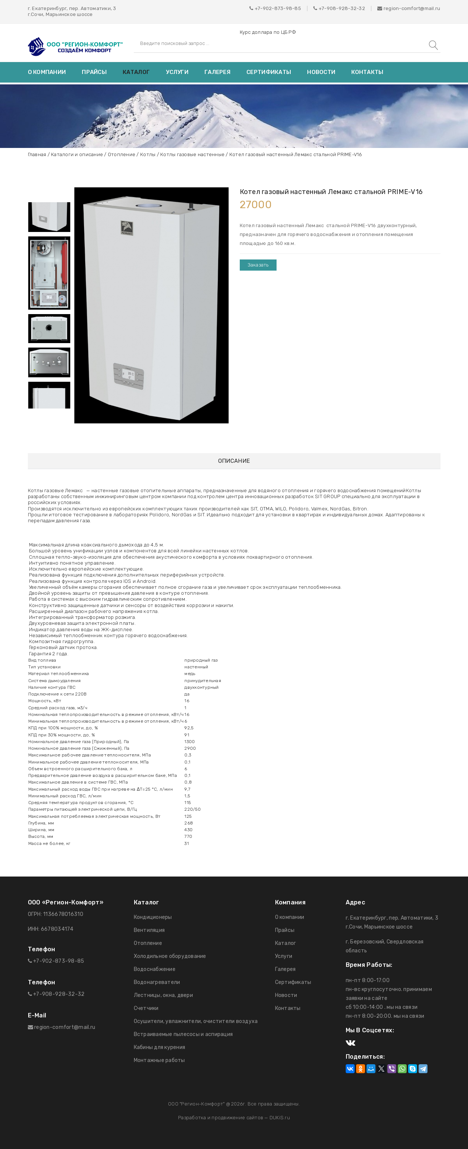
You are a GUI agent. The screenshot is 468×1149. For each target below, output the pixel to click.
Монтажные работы (159, 1060)
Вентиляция (149, 930)
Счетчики (146, 1008)
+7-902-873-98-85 (278, 8)
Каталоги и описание (77, 154)
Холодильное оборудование (170, 956)
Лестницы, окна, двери (163, 995)
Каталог (136, 72)
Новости (321, 72)
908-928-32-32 (346, 8)
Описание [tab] (233, 461)
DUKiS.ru (279, 1117)
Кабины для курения (159, 1047)
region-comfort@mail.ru (408, 8)
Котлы (147, 154)
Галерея (217, 72)
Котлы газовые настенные (192, 154)
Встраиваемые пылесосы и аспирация (183, 1034)
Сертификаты (268, 72)
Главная (37, 154)
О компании (47, 72)
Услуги (177, 72)
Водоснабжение (154, 969)
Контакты (367, 72)
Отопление (121, 154)
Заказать (258, 265)
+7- (323, 8)
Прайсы (94, 72)
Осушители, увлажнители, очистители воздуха (196, 1021)
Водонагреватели (157, 982)
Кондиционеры (153, 917)
